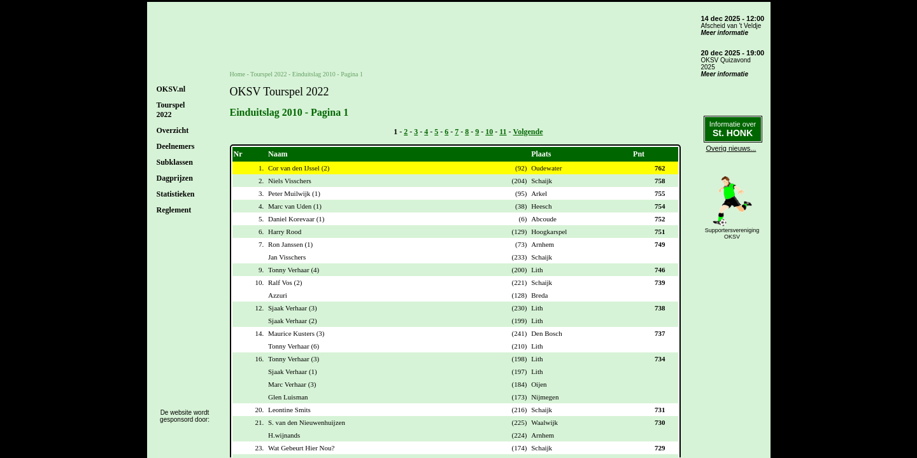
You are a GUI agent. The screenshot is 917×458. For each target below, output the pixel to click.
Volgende (528, 131)
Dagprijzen (175, 178)
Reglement (174, 209)
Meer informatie (724, 32)
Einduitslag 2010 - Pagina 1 (327, 74)
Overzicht (173, 130)
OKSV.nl (171, 89)
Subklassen (175, 162)
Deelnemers (176, 146)
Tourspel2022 (171, 110)
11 (502, 131)
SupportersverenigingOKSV (732, 233)
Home (237, 74)
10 (489, 131)
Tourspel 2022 (268, 74)
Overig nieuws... (731, 148)
